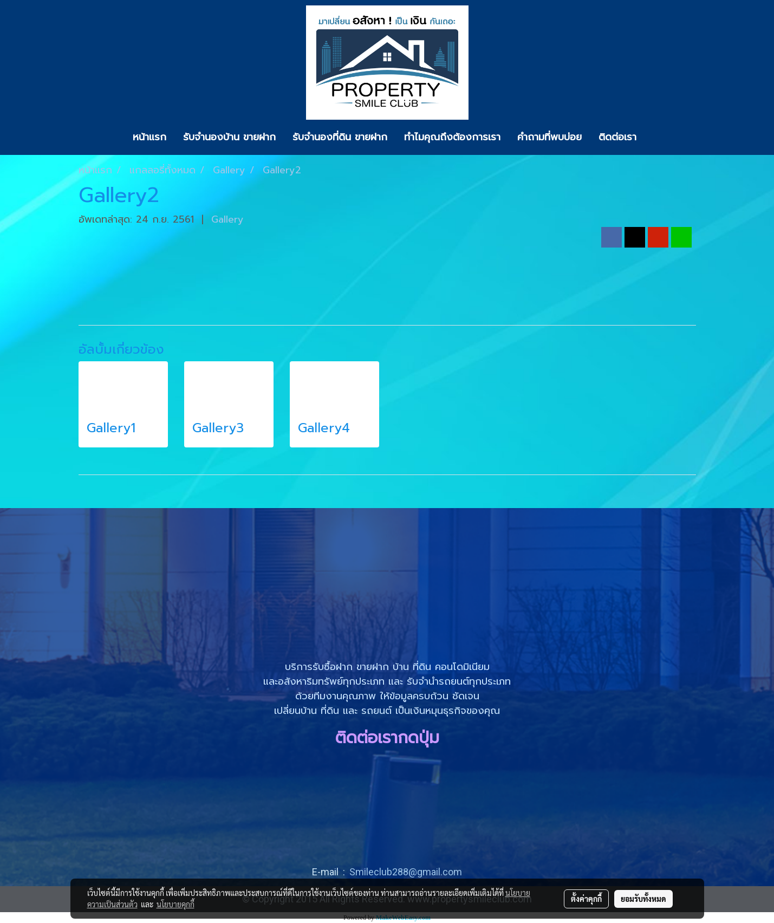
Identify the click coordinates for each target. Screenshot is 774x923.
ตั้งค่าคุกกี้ (586, 898)
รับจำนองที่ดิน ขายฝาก (339, 137)
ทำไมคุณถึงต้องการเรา (452, 137)
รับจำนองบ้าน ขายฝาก (229, 137)
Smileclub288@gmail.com (405, 871)
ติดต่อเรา (617, 137)
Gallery (227, 219)
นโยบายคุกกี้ (175, 904)
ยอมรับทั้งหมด (643, 898)
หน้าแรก (149, 137)
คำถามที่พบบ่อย (549, 137)
